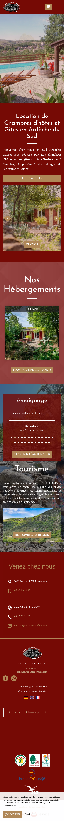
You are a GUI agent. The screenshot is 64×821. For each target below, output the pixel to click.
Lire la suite (32, 178)
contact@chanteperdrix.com (31, 625)
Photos (32, 244)
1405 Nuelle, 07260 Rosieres (32, 663)
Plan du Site (41, 686)
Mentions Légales (25, 686)
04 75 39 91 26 (22, 616)
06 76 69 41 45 (22, 590)
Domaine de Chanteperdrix (28, 712)
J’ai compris (12, 814)
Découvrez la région (32, 534)
